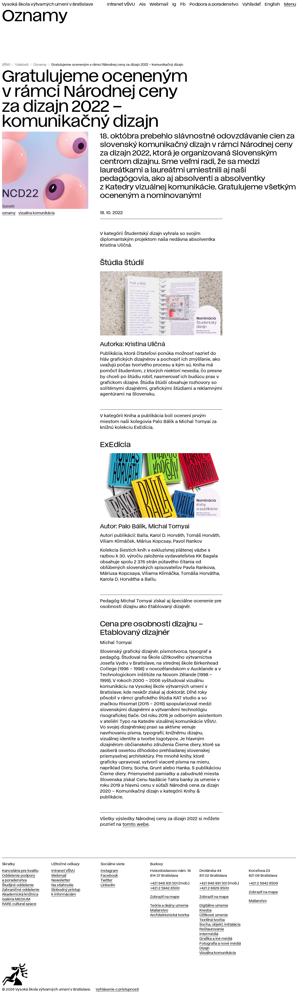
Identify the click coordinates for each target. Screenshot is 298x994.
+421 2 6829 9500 (214, 888)
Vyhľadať (251, 4)
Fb (183, 4)
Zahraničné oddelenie (20, 889)
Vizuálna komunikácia (36, 213)
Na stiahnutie (62, 885)
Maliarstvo (159, 910)
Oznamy (39, 64)
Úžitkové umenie (213, 915)
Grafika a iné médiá (215, 938)
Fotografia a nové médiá (220, 943)
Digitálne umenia (213, 905)
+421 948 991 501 (213, 883)
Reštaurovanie (211, 929)
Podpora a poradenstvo (214, 4)
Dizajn (204, 948)
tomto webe (135, 825)
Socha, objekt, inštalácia (219, 924)
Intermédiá (208, 934)
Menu (290, 4)
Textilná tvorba (212, 920)
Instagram (109, 870)
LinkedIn (108, 885)
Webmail (159, 4)
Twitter (107, 880)
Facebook (109, 875)
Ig (174, 4)
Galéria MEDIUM (16, 899)
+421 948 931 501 (164, 883)
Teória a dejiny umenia (169, 905)
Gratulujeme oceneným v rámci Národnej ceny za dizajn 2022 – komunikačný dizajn (117, 64)
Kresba (205, 910)
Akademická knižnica (20, 894)
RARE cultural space (19, 904)
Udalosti (21, 64)
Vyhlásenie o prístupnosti (117, 989)
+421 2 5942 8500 (165, 888)
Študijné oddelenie (18, 885)
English (272, 4)
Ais (142, 4)
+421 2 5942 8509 (263, 883)
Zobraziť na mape (164, 897)
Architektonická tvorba (169, 915)
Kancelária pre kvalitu (20, 870)
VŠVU (6, 64)
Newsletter (60, 880)
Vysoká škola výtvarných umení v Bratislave (47, 4)
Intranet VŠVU (121, 4)
